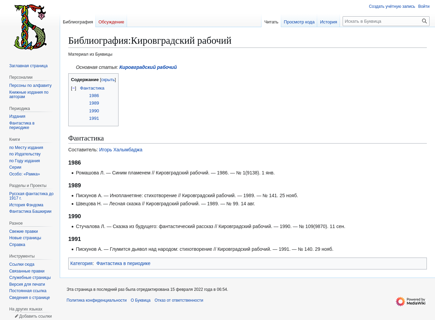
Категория (81, 263)
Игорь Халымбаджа (120, 149)
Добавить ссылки (35, 316)
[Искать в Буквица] (386, 21)
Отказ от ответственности (179, 300)
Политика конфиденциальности (97, 300)
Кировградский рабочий (148, 67)
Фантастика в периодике (123, 263)
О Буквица (140, 300)
